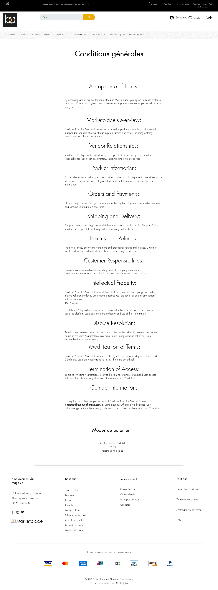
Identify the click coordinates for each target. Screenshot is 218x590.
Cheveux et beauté (75, 515)
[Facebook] (13, 512)
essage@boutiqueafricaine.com (83, 404)
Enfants (69, 505)
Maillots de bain (74, 530)
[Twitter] (22, 512)
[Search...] (60, 17)
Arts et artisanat (73, 520)
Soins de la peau (74, 525)
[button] (209, 17)
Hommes (69, 500)
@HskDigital (122, 583)
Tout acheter (71, 490)
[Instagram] (18, 512)
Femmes (69, 495)
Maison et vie (72, 510)
